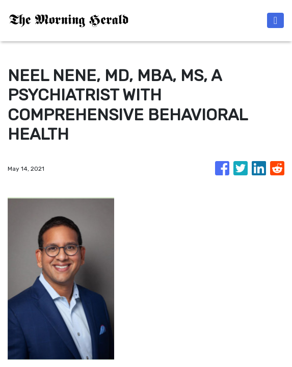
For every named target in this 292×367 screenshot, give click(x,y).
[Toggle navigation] (275, 20)
